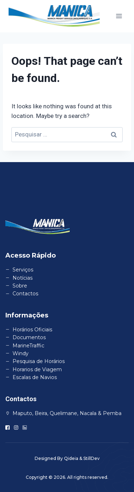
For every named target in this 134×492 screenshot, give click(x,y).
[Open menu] (118, 16)
